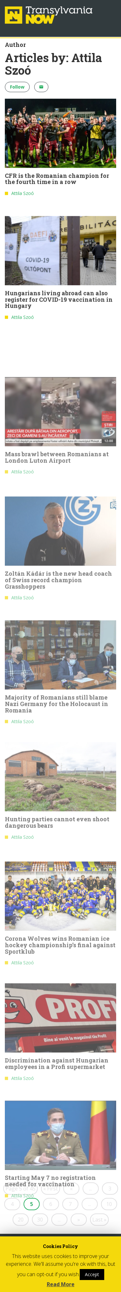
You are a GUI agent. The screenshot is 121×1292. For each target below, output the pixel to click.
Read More (61, 1284)
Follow (17, 87)
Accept (92, 1274)
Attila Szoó (22, 195)
